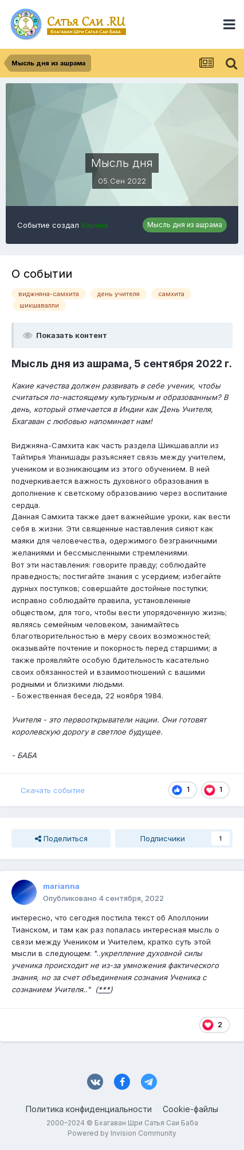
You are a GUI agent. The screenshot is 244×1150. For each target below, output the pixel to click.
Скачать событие (53, 790)
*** (104, 989)
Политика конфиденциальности (89, 1109)
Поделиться (61, 838)
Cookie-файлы (190, 1109)
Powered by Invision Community (122, 1133)
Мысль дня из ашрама (184, 224)
